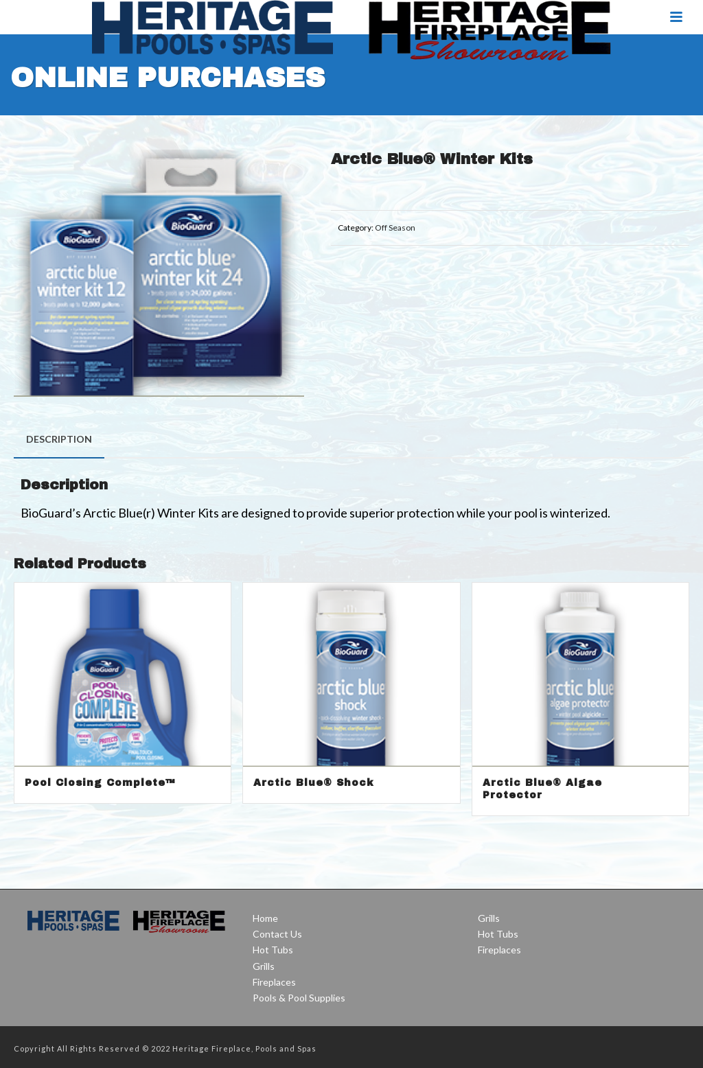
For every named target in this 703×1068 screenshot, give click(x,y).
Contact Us (277, 934)
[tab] (59, 439)
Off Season (395, 227)
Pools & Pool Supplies (299, 997)
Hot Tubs (273, 949)
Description (59, 439)
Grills (264, 966)
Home (265, 918)
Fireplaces (274, 982)
